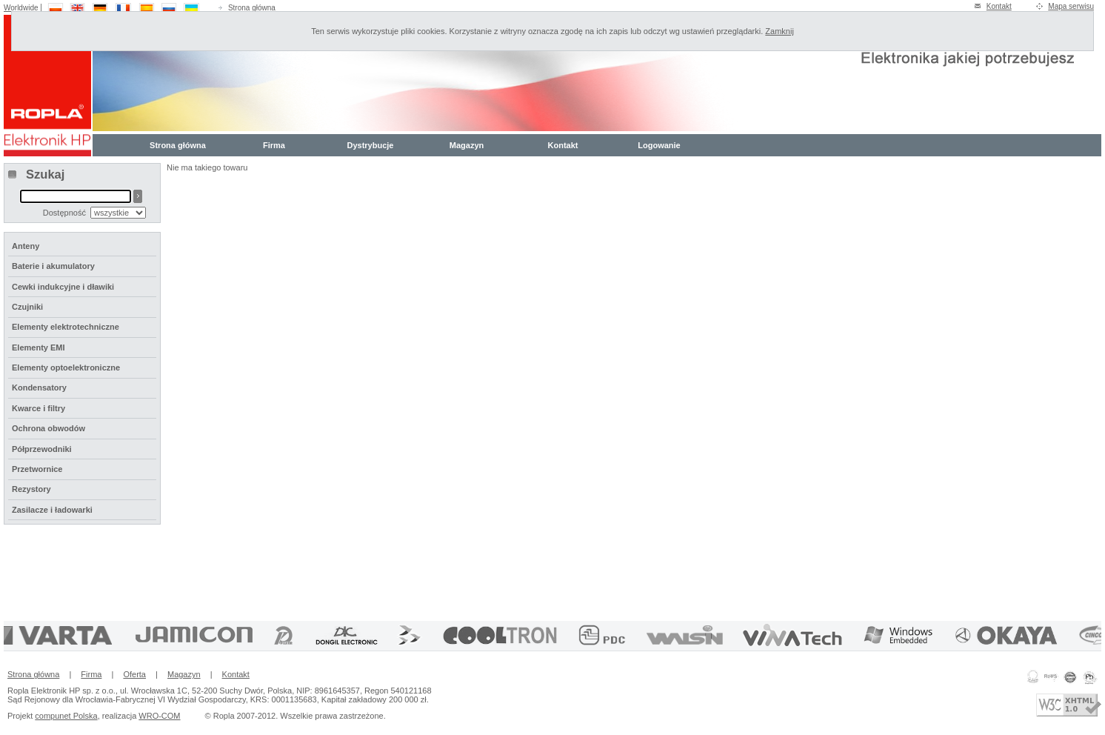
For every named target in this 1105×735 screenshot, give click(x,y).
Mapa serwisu (1071, 6)
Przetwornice (37, 469)
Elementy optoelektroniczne (66, 367)
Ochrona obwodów (48, 428)
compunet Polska (66, 715)
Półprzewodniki (42, 449)
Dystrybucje (370, 145)
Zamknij (779, 31)
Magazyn (467, 145)
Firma (274, 145)
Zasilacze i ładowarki (52, 509)
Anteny (25, 246)
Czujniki (27, 306)
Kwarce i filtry (38, 408)
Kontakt (999, 6)
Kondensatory (39, 387)
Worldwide (21, 8)
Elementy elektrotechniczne (65, 326)
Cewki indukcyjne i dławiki (63, 286)
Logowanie (659, 145)
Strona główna (252, 8)
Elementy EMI (38, 347)
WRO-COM (159, 715)
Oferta (134, 674)
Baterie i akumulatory (53, 266)
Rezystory (31, 489)
